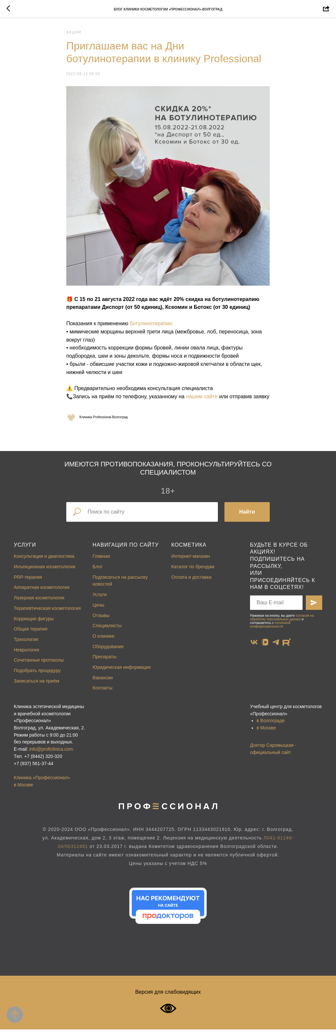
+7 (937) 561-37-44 (33, 768)
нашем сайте (202, 399)
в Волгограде (271, 725)
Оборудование (108, 651)
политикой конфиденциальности (270, 629)
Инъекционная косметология (44, 571)
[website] (287, 647)
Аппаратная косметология (41, 592)
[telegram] (276, 647)
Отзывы (101, 620)
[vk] (254, 647)
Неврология (26, 654)
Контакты (102, 692)
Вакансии (103, 682)
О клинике (104, 640)
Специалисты (107, 630)
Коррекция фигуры (34, 623)
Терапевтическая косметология (47, 612)
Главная (101, 561)
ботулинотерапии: (151, 326)
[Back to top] (15, 1014)
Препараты (104, 661)
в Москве (266, 732)
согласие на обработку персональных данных (282, 622)
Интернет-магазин (190, 561)
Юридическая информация (122, 671)
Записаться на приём (36, 685)
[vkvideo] (265, 647)
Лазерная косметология (39, 602)
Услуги (25, 549)
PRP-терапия (28, 581)
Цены (98, 609)
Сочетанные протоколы (39, 664)
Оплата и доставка (191, 581)
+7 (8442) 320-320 (43, 760)
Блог (97, 571)
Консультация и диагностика (44, 561)
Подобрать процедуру (37, 675)
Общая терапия (30, 633)
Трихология (26, 644)
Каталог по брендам (192, 571)
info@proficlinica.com (51, 753)
